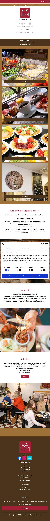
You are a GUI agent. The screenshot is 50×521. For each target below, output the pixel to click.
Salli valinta (25, 275)
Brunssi (25, 120)
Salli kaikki (40, 275)
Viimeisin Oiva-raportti (25, 455)
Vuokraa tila (25, 196)
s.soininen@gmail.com (25, 372)
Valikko (43, 2)
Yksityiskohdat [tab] (25, 248)
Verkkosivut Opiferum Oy (34, 515)
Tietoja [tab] (41, 248)
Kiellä (9, 275)
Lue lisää (25, 376)
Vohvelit (25, 158)
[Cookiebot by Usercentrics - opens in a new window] (42, 244)
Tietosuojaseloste (13, 515)
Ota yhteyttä (25, 508)
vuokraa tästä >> (34, 5)
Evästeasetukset (23, 515)
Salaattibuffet (25, 81)
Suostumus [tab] (9, 248)
